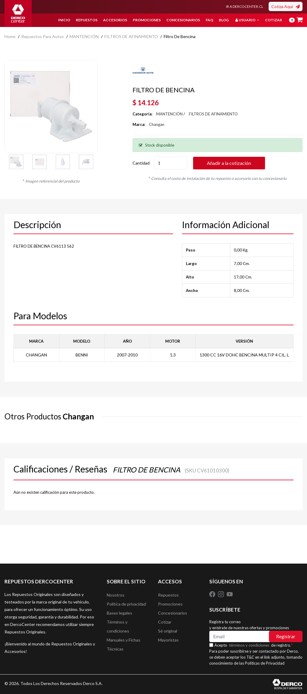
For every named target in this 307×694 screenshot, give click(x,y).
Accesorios (115, 20)
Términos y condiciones (118, 626)
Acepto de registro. (253, 645)
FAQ (209, 20)
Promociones (147, 20)
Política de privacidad (126, 603)
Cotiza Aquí (285, 6)
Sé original (167, 630)
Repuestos (86, 20)
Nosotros (115, 594)
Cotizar (273, 20)
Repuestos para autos (42, 36)
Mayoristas (168, 639)
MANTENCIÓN (84, 36)
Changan (156, 124)
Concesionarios (183, 20)
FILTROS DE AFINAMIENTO (131, 36)
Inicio (64, 20)
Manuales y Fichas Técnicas (123, 644)
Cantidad (141, 162)
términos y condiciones (249, 645)
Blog (224, 20)
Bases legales (119, 612)
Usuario (247, 20)
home (10, 36)
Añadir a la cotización (229, 163)
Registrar (285, 636)
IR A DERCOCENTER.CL (244, 6)
